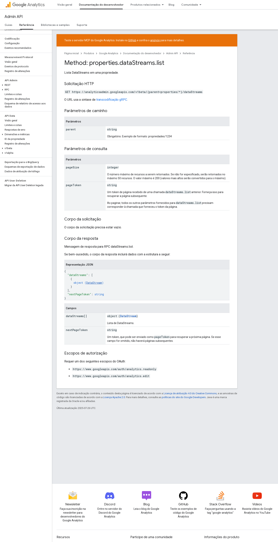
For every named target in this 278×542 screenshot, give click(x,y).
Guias (8, 25)
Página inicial (71, 53)
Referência (189, 53)
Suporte (82, 25)
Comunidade (189, 4)
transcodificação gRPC (111, 99)
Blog (171, 4)
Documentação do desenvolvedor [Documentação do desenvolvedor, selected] (101, 4)
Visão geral (64, 4)
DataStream (94, 283)
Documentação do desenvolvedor (142, 53)
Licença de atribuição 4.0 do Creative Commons (190, 393)
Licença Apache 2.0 (114, 397)
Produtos (89, 53)
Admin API (14, 16)
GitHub (132, 40)
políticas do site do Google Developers (184, 397)
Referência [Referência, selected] (26, 25)
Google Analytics (108, 53)
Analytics (28, 4)
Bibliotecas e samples (55, 25)
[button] (25, 85)
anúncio (155, 40)
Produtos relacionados (145, 4)
